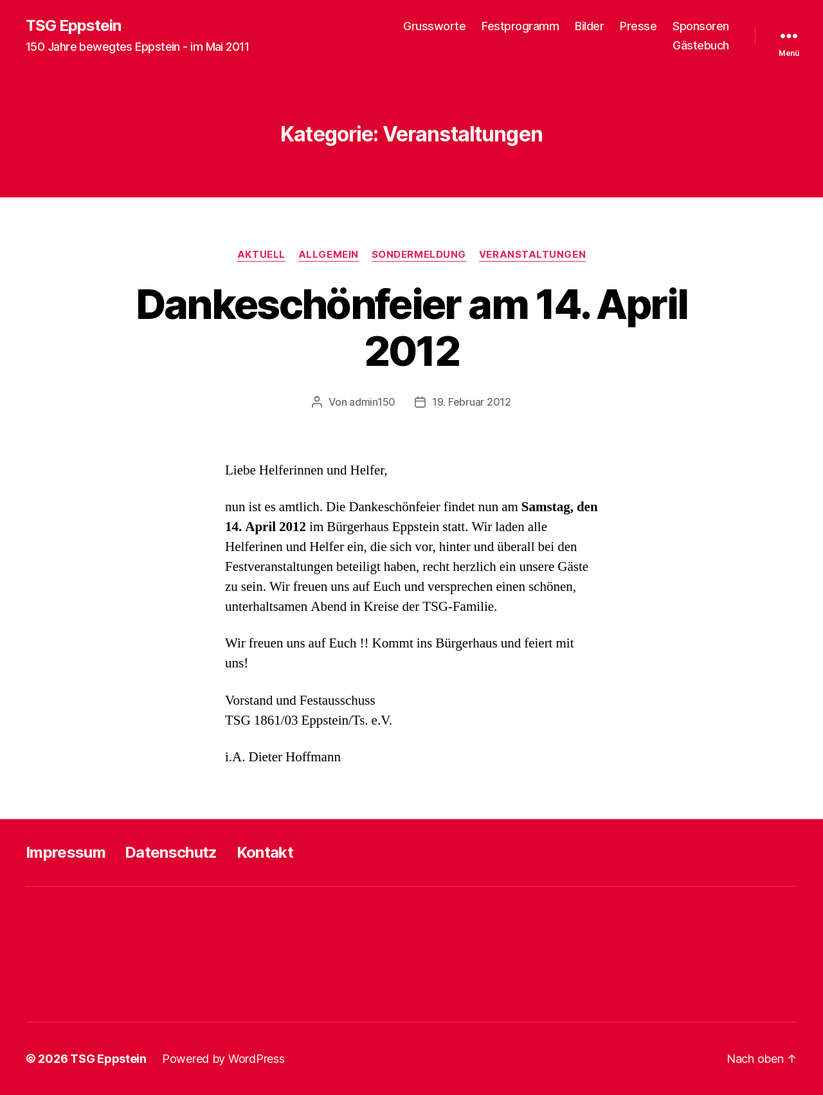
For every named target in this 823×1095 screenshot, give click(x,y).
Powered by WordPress (223, 1058)
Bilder (589, 26)
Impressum (65, 852)
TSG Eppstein (73, 25)
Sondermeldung (419, 254)
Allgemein (328, 254)
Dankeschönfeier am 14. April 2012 (412, 327)
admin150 (372, 401)
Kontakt (265, 852)
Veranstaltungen (532, 254)
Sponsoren (701, 26)
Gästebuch (701, 45)
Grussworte (434, 26)
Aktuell (261, 254)
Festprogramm (520, 26)
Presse (638, 26)
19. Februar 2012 (471, 401)
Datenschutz (171, 852)
